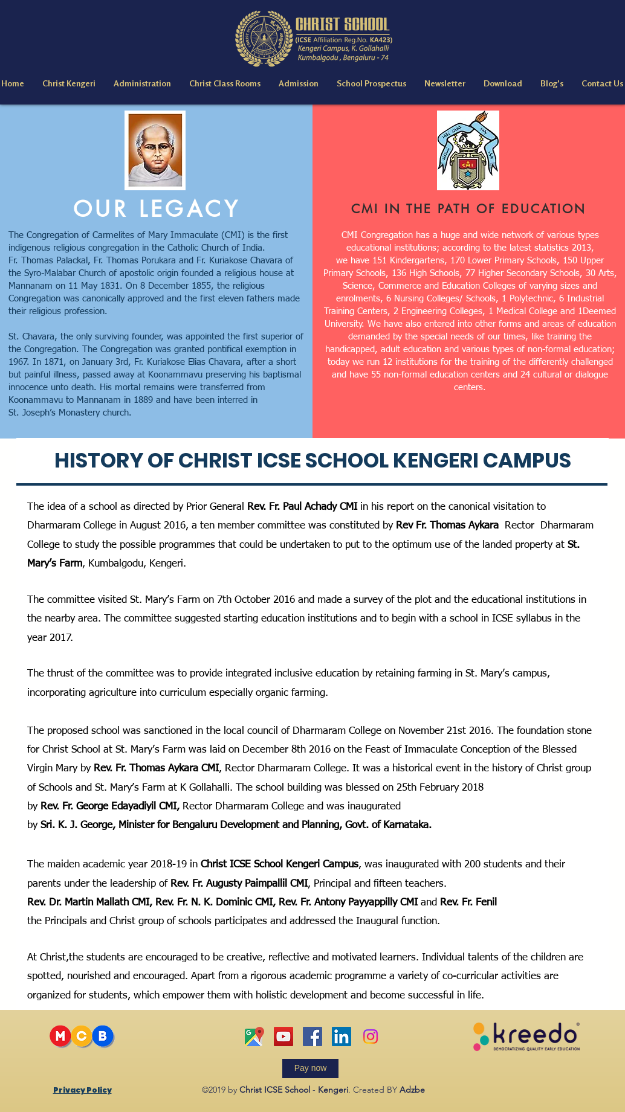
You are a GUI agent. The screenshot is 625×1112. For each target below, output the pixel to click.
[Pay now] (310, 1068)
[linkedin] (341, 1036)
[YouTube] (283, 1036)
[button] (69, 83)
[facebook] (312, 1036)
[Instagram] (370, 1036)
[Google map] (254, 1036)
